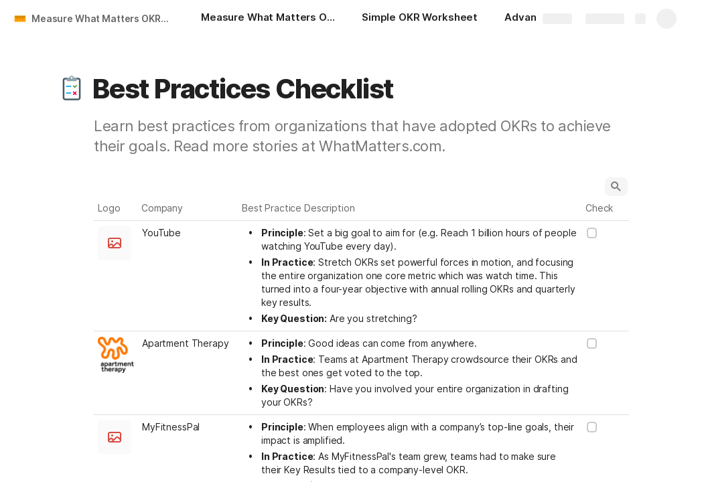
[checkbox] (592, 233)
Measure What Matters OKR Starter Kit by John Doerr (102, 18)
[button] (71, 89)
